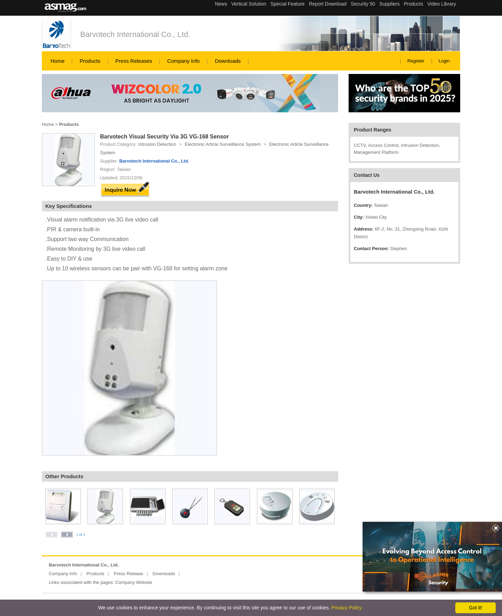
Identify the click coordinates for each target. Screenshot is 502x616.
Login (444, 60)
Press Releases (133, 61)
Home (57, 61)
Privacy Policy (346, 607)
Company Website (133, 582)
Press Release (128, 573)
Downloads (228, 61)
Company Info (183, 61)
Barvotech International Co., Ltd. (135, 34)
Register (416, 60)
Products (89, 61)
